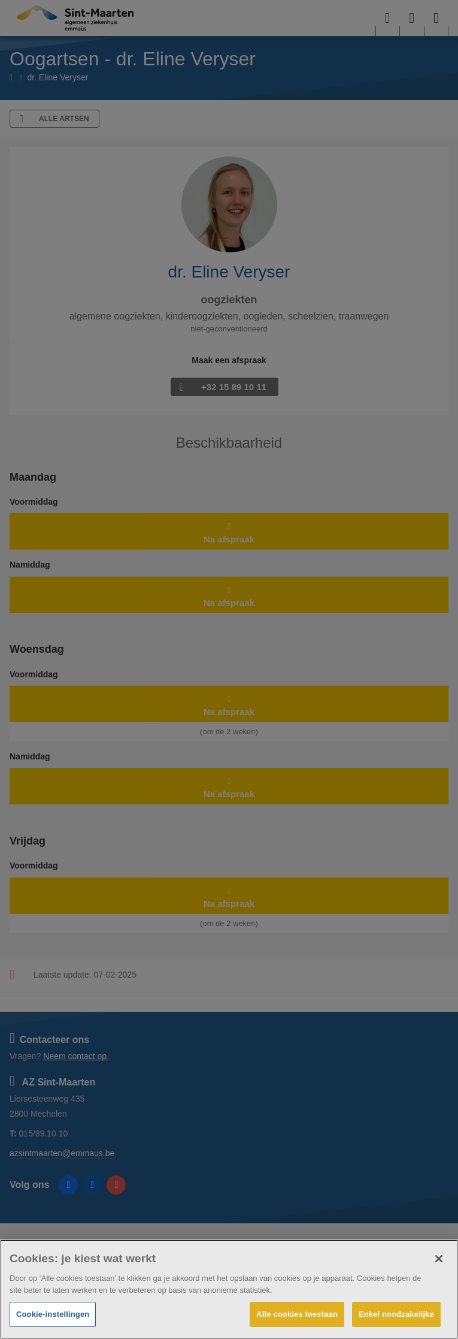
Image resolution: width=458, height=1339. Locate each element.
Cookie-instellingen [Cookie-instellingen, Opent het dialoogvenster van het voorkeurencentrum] (52, 1314)
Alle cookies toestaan (297, 1314)
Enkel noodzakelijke (396, 1314)
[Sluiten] (439, 1258)
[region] (229, 1289)
